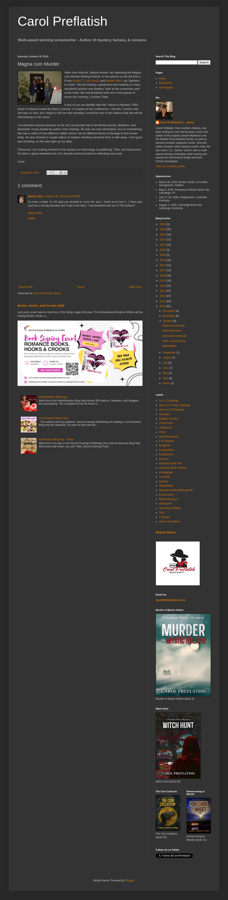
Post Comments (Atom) (47, 293)
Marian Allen (114, 80)
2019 (163, 260)
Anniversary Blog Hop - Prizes (56, 439)
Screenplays (166, 87)
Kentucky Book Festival (172, 467)
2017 (163, 270)
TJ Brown (164, 517)
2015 (163, 280)
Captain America (168, 418)
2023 (163, 239)
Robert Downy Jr (168, 499)
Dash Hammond (168, 436)
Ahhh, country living (173, 340)
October (168, 321)
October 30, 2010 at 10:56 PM (62, 196)
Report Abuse (166, 532)
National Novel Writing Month (176, 490)
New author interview (174, 335)
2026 (163, 224)
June (166, 367)
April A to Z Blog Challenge (174, 405)
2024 (163, 234)
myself (76, 80)
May (166, 373)
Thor (161, 512)
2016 (163, 275)
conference (165, 427)
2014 (163, 285)
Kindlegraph (166, 472)
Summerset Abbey (169, 508)
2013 (163, 290)
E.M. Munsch (166, 441)
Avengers (164, 414)
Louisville (164, 476)
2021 (163, 249)
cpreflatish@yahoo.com (170, 600)
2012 (163, 296)
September (169, 352)
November (169, 315)
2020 (163, 254)
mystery (163, 481)
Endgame (164, 445)
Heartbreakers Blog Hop (53, 396)
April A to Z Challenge (171, 409)
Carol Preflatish (62, 21)
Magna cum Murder (173, 325)
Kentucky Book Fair (170, 463)
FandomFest (166, 450)
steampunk (165, 503)
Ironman (164, 459)
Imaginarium (166, 454)
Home (80, 287)
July (165, 362)
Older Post (135, 287)
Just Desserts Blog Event (53, 418)
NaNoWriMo (169, 346)
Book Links (165, 82)
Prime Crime (166, 494)
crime (162, 432)
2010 (163, 306)
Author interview (171, 330)
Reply (31, 218)
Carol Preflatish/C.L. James (177, 122)
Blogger (129, 880)
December (169, 310)
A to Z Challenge (168, 400)
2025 (163, 229)
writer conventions (169, 521)
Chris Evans (166, 423)
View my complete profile (170, 166)
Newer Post (25, 287)
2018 (163, 265)
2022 (163, 244)
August (167, 357)
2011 (163, 301)
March (167, 383)
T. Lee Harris (90, 80)
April (166, 378)
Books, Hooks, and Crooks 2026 (41, 305)
